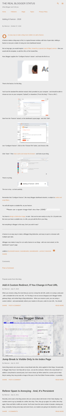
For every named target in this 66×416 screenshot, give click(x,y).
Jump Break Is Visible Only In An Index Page (26, 359)
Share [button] (4, 254)
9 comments (13, 411)
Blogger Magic (14, 251)
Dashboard (24, 251)
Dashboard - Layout (37, 251)
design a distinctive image (17, 216)
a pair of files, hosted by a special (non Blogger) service (40, 48)
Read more (60, 305)
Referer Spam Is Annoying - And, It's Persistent (28, 391)
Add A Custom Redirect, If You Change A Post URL (30, 285)
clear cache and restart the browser (24, 154)
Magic (23, 12)
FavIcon (48, 251)
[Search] (58, 3)
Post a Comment (8, 268)
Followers (14, 12)
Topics (32, 12)
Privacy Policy (43, 12)
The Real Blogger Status (18, 3)
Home (4, 12)
